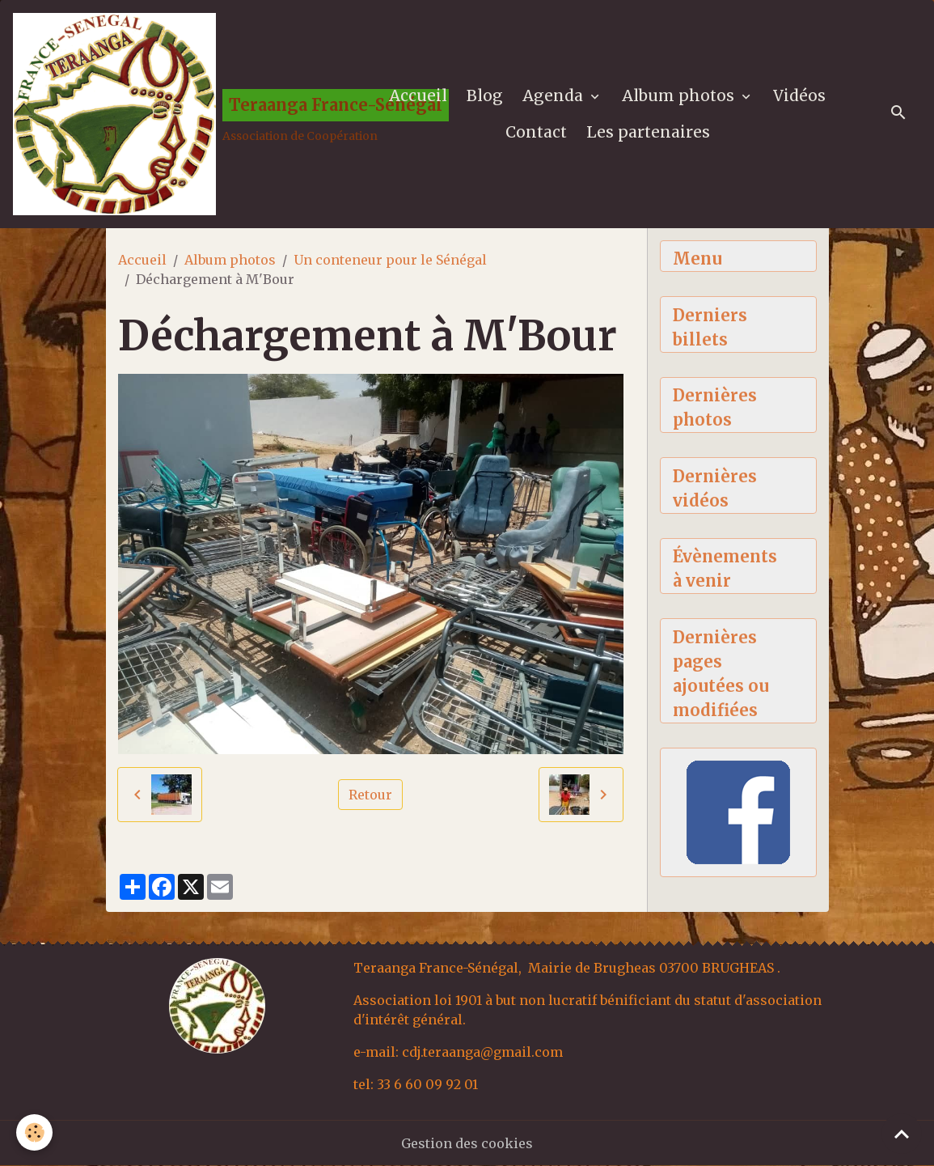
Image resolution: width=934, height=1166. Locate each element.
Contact (536, 132)
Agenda (554, 95)
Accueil (418, 95)
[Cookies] (34, 1132)
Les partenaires (648, 132)
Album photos (680, 95)
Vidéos (799, 95)
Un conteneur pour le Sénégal (390, 260)
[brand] (179, 114)
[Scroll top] (901, 1133)
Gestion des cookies (467, 1143)
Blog (485, 95)
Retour (370, 795)
